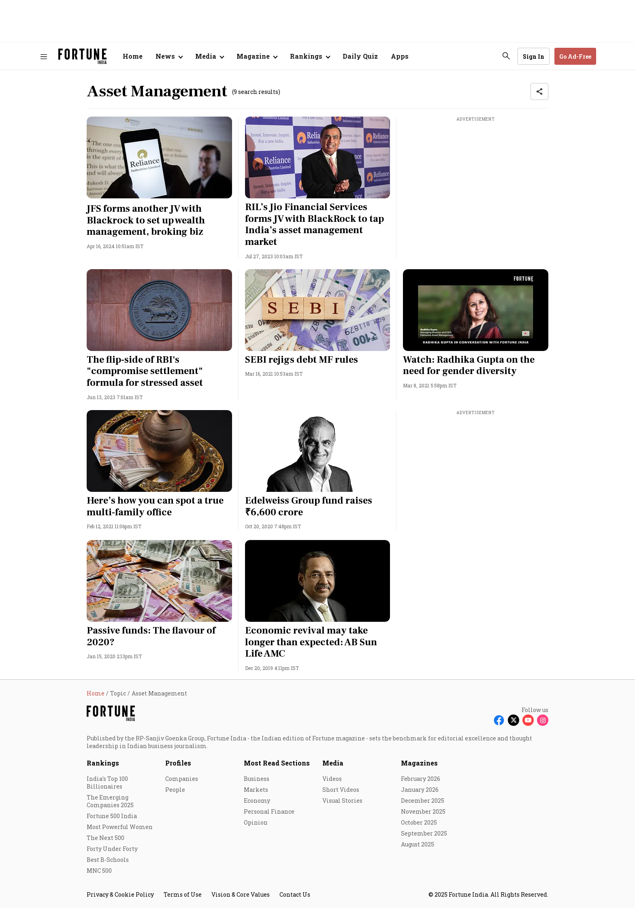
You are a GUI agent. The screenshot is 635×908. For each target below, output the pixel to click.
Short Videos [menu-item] (340, 789)
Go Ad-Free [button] (575, 56)
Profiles (178, 763)
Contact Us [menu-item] (294, 894)
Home (133, 56)
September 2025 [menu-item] (424, 833)
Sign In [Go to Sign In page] (533, 56)
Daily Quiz (360, 56)
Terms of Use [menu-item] (183, 894)
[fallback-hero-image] (159, 157)
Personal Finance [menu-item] (269, 811)
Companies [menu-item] (181, 779)
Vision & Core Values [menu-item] (240, 894)
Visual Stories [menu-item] (342, 800)
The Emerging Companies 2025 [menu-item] (110, 801)
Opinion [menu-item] (256, 822)
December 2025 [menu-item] (422, 800)
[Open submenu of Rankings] (310, 56)
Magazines (419, 763)
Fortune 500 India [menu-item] (112, 816)
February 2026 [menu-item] (420, 779)
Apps (400, 56)
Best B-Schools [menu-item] (108, 859)
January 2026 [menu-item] (420, 789)
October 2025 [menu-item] (419, 822)
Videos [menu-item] (332, 779)
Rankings (103, 763)
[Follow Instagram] (542, 720)
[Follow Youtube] (528, 720)
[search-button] (506, 56)
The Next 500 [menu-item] (105, 838)
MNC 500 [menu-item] (99, 870)
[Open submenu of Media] (209, 56)
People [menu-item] (175, 789)
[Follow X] (513, 720)
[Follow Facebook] (499, 720)
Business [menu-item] (256, 779)
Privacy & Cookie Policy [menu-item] (120, 894)
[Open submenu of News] (169, 56)
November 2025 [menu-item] (423, 811)
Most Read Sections (277, 763)
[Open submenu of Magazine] (257, 56)
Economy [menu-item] (257, 800)
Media (332, 763)
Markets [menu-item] (256, 789)
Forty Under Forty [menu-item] (112, 849)
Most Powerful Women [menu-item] (120, 827)
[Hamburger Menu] (44, 56)
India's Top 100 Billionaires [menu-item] (107, 782)
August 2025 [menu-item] (417, 844)
